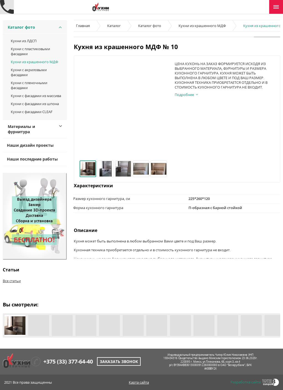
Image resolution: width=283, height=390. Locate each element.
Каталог (114, 25)
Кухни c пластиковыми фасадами (30, 51)
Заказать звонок (119, 361)
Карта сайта (139, 382)
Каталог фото (21, 27)
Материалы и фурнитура (21, 129)
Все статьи (12, 280)
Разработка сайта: (245, 382)
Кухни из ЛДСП (23, 40)
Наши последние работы (32, 159)
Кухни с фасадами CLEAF (32, 111)
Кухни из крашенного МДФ (34, 61)
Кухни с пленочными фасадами (29, 85)
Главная (83, 25)
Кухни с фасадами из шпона (35, 103)
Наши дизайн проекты (30, 145)
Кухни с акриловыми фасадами (29, 72)
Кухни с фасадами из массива (36, 95)
